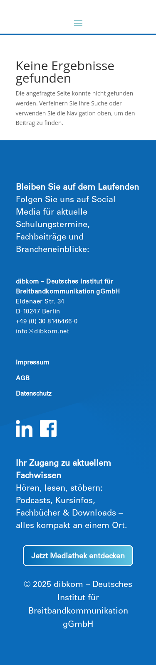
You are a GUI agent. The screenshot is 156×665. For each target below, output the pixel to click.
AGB (23, 379)
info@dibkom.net (42, 332)
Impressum (32, 363)
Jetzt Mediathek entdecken (78, 556)
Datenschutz (34, 394)
